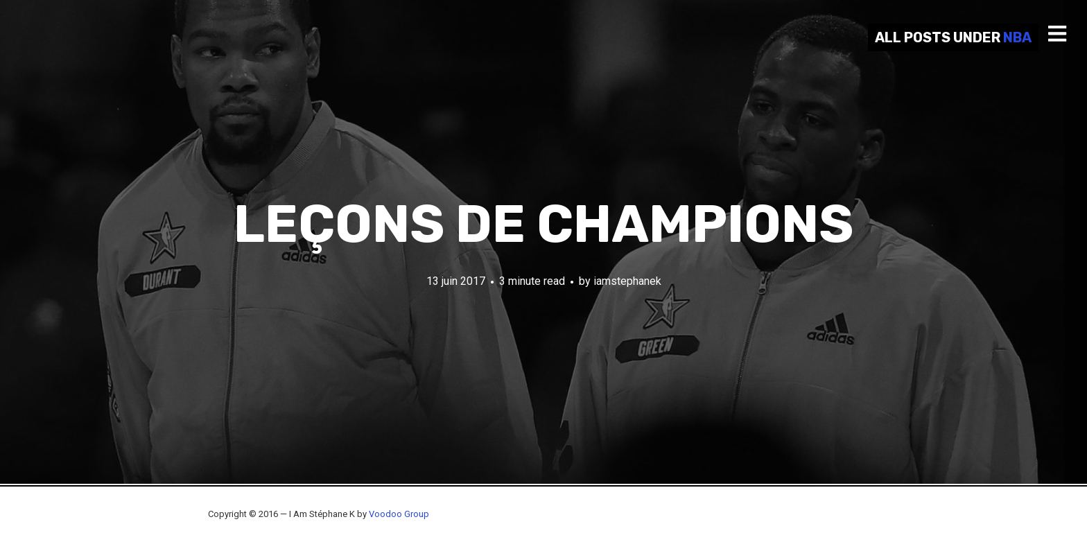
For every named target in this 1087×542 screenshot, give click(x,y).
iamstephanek (627, 281)
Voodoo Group (399, 514)
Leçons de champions (543, 224)
